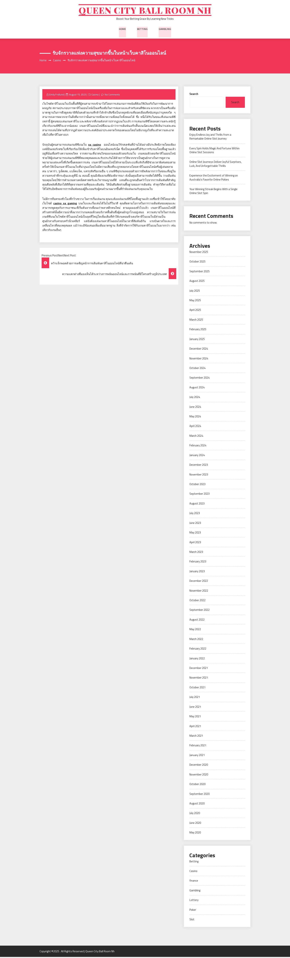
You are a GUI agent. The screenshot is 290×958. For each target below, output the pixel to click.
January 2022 (197, 659)
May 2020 (195, 833)
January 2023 (197, 572)
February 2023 (197, 562)
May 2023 (195, 533)
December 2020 (198, 766)
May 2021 (195, 717)
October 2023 (197, 485)
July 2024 (194, 398)
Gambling (165, 29)
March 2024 (196, 437)
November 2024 (198, 359)
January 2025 (197, 340)
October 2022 (197, 601)
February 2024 (197, 446)
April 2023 (195, 543)
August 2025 (197, 282)
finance (193, 882)
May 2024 (195, 417)
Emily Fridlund (56, 95)
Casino (95, 95)
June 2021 (195, 707)
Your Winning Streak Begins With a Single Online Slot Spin (213, 192)
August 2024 (197, 388)
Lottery (193, 901)
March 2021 (196, 737)
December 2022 (198, 582)
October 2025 (197, 262)
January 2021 (197, 756)
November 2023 (198, 475)
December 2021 (198, 669)
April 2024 (195, 427)
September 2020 (199, 795)
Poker (192, 911)
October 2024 (197, 369)
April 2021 (195, 727)
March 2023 (196, 553)
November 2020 (198, 775)
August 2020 (197, 804)
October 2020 (197, 785)
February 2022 (197, 650)
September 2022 (199, 611)
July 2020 (194, 814)
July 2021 (194, 698)
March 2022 (196, 640)
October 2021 (197, 688)
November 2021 (198, 679)
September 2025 (199, 272)
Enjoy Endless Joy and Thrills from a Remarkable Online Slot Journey (210, 137)
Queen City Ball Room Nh (145, 10)
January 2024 (197, 456)
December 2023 (198, 466)
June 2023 (195, 524)
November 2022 (198, 591)
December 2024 (198, 350)
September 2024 (199, 379)
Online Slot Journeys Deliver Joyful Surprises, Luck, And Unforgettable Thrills (215, 165)
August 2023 (197, 504)
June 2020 (195, 824)
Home (122, 29)
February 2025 (197, 330)
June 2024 (195, 408)
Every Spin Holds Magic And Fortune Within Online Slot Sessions (214, 151)
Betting (142, 29)
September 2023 (199, 495)
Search (193, 95)
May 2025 (195, 301)
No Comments (112, 95)
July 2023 (194, 514)
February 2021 (197, 746)
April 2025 (195, 311)
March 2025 (196, 320)
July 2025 (194, 291)
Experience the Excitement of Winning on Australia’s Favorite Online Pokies (213, 178)
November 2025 (198, 253)
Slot (191, 920)
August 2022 (197, 620)
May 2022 (195, 630)
